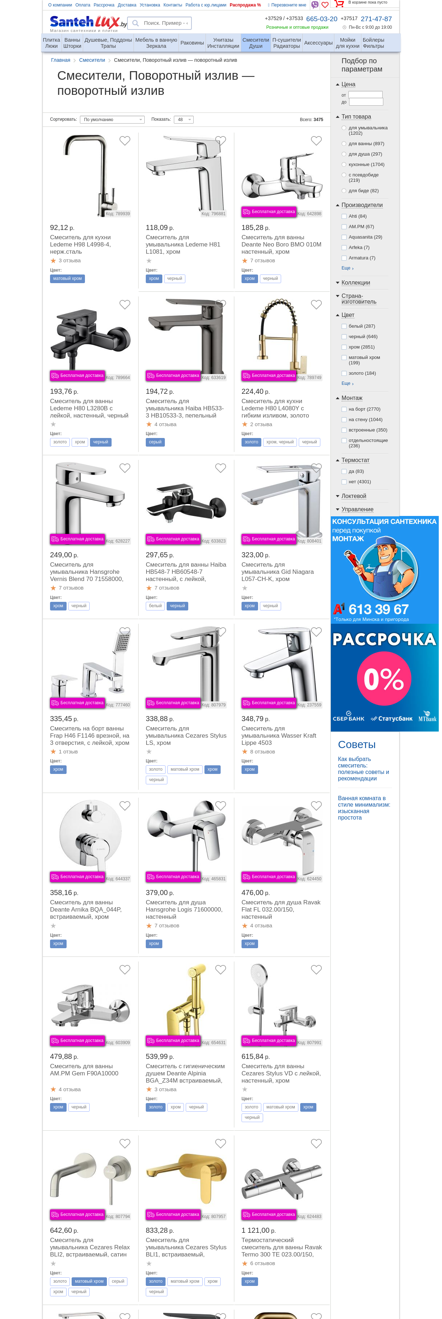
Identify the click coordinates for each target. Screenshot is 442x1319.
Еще (346, 268)
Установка (150, 5)
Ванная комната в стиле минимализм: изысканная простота (364, 808)
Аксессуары (318, 43)
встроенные (368, 430)
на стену (366, 419)
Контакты (172, 5)
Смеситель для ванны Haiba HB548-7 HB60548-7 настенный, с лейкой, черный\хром (186, 575)
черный (363, 336)
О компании (60, 5)
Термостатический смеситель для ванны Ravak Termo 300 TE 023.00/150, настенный (282, 1251)
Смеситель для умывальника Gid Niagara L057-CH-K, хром (278, 571)
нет (360, 481)
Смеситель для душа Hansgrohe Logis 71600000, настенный (184, 909)
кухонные (366, 164)
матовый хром (364, 360)
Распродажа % (245, 5)
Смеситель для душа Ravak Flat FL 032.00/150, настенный (281, 909)
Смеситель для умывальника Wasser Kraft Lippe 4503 (279, 735)
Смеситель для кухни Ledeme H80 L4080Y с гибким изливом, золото (275, 408)
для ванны (366, 143)
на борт (364, 409)
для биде (364, 190)
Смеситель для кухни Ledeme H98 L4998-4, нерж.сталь (80, 244)
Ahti (358, 216)
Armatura (362, 257)
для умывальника (368, 130)
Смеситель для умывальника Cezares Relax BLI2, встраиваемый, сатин (90, 1247)
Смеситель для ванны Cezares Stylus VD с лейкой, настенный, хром (281, 1073)
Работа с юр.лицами (205, 5)
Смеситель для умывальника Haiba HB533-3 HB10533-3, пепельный (185, 408)
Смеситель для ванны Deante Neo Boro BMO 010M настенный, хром (281, 244)
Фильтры (373, 40)
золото (362, 373)
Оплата (83, 5)
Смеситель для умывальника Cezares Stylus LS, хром (186, 735)
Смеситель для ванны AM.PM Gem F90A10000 (84, 1070)
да (356, 471)
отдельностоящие (368, 443)
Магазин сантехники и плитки (84, 30)
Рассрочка (104, 5)
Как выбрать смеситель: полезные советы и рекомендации (363, 768)
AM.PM (361, 226)
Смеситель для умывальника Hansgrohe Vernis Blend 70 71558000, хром (86, 575)
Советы (357, 744)
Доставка (127, 5)
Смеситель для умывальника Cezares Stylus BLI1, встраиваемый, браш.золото (186, 1251)
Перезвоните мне (287, 5)
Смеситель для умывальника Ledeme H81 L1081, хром (183, 244)
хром (362, 347)
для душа (365, 154)
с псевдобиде (364, 177)
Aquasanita (365, 237)
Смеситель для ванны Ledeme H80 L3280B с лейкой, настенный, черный (89, 408)
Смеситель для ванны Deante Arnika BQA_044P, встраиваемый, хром (86, 909)
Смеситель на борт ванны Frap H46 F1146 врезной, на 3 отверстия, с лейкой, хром (90, 735)
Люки (51, 40)
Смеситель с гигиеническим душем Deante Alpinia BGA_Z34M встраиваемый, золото (185, 1077)
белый (362, 326)
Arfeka (359, 247)
